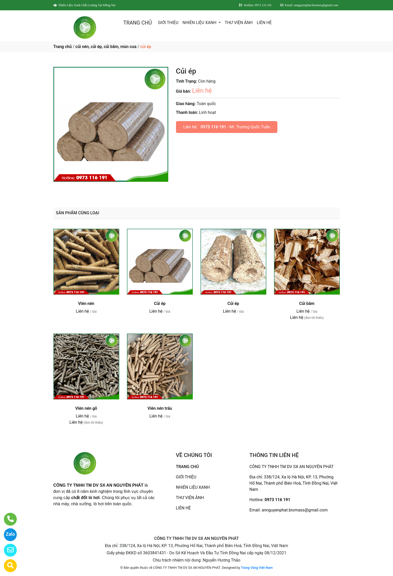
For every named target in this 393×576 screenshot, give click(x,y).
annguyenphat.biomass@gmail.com (295, 510)
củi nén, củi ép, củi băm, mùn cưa (106, 46)
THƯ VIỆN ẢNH (239, 22)
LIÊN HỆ (264, 22)
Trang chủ (62, 46)
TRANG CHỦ (137, 23)
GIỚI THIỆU (168, 22)
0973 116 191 (213, 126)
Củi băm (306, 303)
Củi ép (159, 303)
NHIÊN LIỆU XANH (199, 22)
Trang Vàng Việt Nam (256, 568)
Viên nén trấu (160, 408)
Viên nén (86, 303)
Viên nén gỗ (86, 408)
